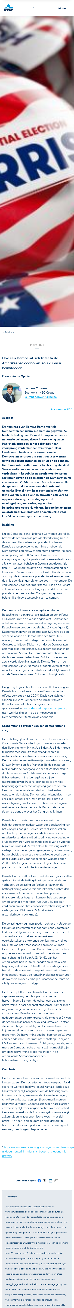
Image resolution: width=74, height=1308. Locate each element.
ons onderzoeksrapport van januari (44, 708)
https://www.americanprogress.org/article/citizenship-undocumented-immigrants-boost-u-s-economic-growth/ (38, 1151)
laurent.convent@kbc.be (41, 397)
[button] (59, 8)
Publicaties (10, 332)
